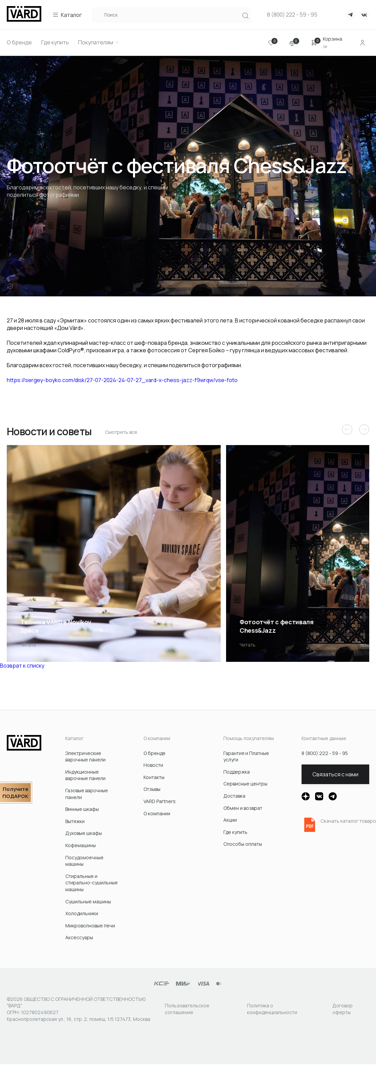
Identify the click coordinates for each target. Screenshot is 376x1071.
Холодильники (81, 913)
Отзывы (151, 789)
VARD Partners (159, 801)
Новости (153, 765)
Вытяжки (75, 821)
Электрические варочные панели (85, 756)
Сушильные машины (88, 901)
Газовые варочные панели (86, 793)
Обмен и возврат (242, 808)
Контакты (153, 777)
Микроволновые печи (90, 925)
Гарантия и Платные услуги (246, 756)
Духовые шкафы (83, 833)
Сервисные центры (245, 783)
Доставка (234, 796)
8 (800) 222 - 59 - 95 (292, 14)
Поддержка (236, 772)
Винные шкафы (82, 809)
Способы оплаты (242, 844)
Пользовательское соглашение (187, 1008)
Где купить (235, 832)
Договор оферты (342, 1008)
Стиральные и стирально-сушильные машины (91, 882)
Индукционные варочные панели (85, 775)
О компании (156, 813)
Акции (230, 820)
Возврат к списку (22, 665)
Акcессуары (79, 937)
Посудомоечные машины (84, 860)
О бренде (154, 753)
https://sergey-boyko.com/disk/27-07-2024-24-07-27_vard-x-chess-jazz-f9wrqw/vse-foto (122, 380)
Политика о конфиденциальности (272, 1008)
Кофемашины (80, 845)
